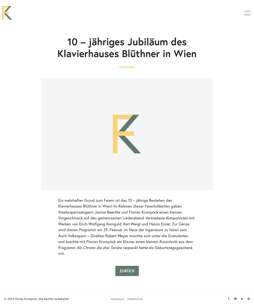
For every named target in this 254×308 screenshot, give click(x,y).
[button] (247, 13)
